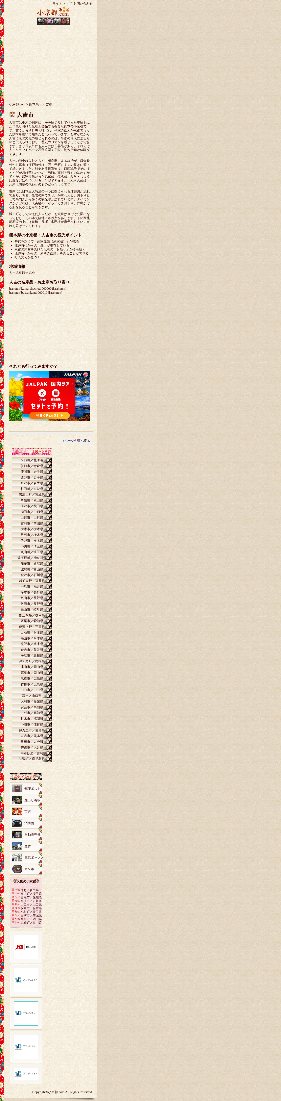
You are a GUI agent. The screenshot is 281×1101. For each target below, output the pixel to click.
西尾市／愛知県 (32, 621)
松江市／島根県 (32, 655)
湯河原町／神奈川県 (31, 558)
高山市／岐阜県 (32, 609)
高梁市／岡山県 (32, 673)
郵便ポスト (32, 789)
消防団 (29, 823)
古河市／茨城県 (32, 523)
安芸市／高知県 (32, 707)
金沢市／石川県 (32, 575)
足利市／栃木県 (32, 535)
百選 (27, 812)
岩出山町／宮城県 (32, 494)
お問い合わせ (83, 3)
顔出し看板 (32, 800)
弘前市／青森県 (32, 466)
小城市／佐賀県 (32, 724)
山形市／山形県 (32, 517)
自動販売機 (32, 835)
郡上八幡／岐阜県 (32, 615)
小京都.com (17, 104)
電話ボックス (34, 858)
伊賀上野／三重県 (32, 627)
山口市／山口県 (32, 690)
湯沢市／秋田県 (32, 506)
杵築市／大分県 (32, 747)
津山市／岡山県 (32, 667)
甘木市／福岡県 (32, 719)
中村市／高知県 (32, 713)
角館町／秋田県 (32, 500)
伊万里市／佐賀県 (32, 730)
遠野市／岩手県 (32, 477)
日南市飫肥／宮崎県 (31, 753)
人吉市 (25, 115)
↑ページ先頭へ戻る (76, 441)
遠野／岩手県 (30, 890)
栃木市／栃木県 (32, 529)
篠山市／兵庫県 (32, 638)
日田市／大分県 (32, 742)
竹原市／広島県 (32, 684)
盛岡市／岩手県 (32, 471)
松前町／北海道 (32, 460)
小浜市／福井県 (32, 586)
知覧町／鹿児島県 (32, 759)
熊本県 (34, 104)
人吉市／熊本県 (32, 736)
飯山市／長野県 (32, 598)
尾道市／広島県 (32, 678)
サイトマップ (62, 3)
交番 (27, 846)
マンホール (32, 869)
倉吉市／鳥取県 (32, 650)
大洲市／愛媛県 (32, 701)
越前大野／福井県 (32, 581)
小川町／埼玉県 (32, 546)
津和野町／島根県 (32, 661)
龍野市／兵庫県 (32, 644)
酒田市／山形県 (32, 512)
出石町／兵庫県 (32, 632)
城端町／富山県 (32, 569)
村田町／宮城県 (32, 489)
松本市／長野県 (32, 592)
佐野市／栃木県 (32, 540)
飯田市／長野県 (32, 604)
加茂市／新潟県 (32, 563)
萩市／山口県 (32, 696)
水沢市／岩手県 (32, 483)
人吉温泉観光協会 (22, 273)
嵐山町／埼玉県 (32, 552)
